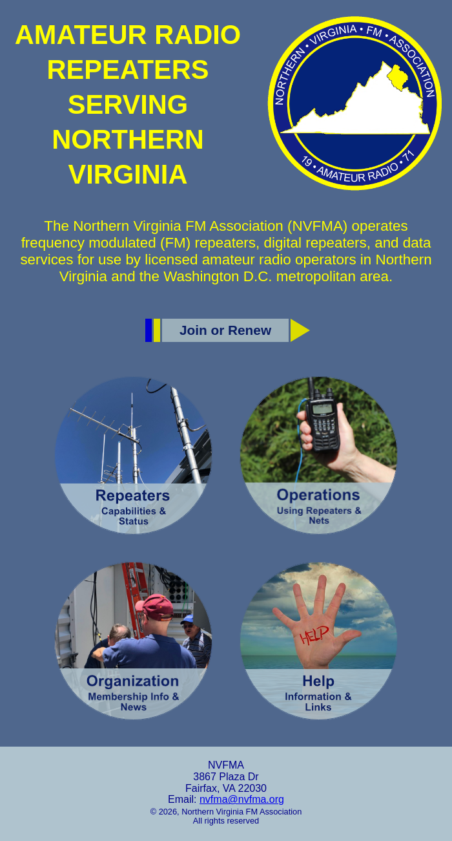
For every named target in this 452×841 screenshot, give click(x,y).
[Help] (319, 641)
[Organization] (133, 641)
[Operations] (319, 455)
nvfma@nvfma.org (242, 799)
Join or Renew (225, 330)
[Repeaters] (133, 455)
